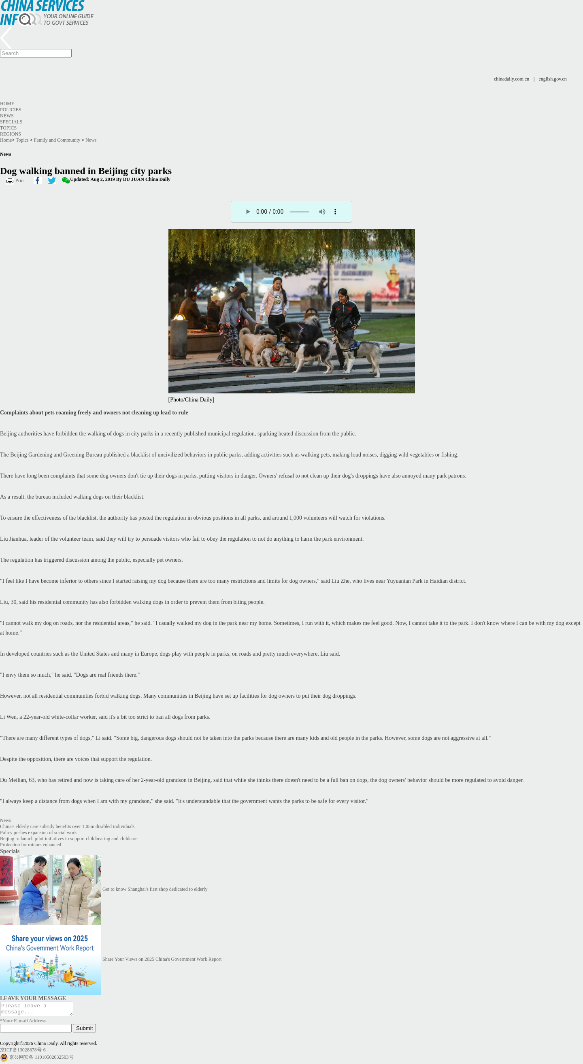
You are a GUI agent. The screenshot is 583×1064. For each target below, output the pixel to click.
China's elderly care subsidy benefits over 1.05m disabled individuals (67, 826)
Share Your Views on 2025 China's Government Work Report (161, 959)
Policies (10, 110)
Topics (8, 128)
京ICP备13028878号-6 (23, 1052)
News (7, 116)
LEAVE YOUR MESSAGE (33, 998)
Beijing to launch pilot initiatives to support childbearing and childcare (69, 838)
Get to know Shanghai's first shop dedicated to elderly (154, 889)
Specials (11, 122)
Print (20, 180)
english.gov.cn (553, 79)
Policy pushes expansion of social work (38, 832)
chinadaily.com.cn (511, 79)
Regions (10, 134)
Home (7, 103)
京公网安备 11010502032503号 (41, 1059)
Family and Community (57, 140)
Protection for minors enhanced (30, 844)
